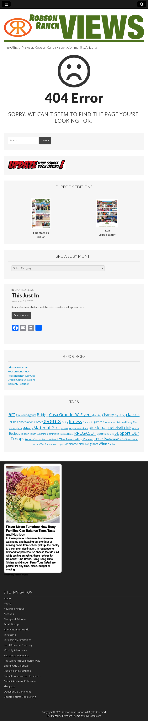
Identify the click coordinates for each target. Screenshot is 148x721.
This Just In (25, 295)
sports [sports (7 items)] (101, 433)
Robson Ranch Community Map (22, 660)
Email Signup (11, 624)
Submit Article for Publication (20, 681)
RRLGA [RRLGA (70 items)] (81, 433)
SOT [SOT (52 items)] (92, 433)
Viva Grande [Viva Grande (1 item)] (46, 444)
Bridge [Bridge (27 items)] (43, 414)
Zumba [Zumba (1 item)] (111, 444)
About (7, 603)
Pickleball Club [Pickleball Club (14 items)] (119, 427)
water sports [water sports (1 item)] (59, 444)
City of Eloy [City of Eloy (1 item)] (119, 415)
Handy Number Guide (16, 629)
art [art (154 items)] (11, 414)
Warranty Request (18, 383)
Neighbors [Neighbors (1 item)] (74, 428)
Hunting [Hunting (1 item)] (13, 428)
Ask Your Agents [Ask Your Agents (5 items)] (26, 415)
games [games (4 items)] (98, 422)
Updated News (24, 289)
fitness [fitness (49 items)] (75, 421)
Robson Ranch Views (73, 712)
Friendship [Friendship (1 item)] (87, 422)
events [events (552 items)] (52, 421)
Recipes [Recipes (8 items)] (14, 433)
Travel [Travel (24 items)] (99, 438)
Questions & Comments (17, 691)
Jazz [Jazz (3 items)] (20, 428)
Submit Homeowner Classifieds (22, 676)
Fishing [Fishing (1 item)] (64, 422)
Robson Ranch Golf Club (21, 375)
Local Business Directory (18, 645)
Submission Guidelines (17, 671)
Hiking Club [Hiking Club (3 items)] (131, 422)
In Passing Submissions (17, 640)
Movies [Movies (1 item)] (64, 428)
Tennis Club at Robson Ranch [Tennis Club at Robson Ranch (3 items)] (42, 439)
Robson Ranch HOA (19, 371)
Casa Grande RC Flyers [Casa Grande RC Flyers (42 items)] (70, 414)
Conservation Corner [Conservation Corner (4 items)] (30, 422)
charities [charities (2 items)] (96, 415)
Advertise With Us (18, 367)
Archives (9, 614)
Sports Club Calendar (16, 665)
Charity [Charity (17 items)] (108, 414)
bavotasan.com (92, 716)
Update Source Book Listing (20, 697)
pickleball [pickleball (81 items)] (98, 427)
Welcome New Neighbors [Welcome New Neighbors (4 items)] (82, 444)
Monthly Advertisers (15, 650)
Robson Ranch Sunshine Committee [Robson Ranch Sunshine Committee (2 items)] (40, 433)
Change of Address (15, 619)
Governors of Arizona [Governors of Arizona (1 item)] (114, 422)
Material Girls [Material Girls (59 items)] (47, 427)
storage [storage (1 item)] (110, 434)
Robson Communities (16, 655)
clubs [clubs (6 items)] (13, 422)
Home (7, 598)
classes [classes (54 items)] (133, 414)
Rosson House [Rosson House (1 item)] (67, 434)
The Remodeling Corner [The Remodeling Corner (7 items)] (76, 439)
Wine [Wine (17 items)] (103, 443)
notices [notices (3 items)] (83, 428)
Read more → (21, 315)
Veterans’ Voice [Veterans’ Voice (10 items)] (116, 439)
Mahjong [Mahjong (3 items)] (28, 428)
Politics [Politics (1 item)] (135, 428)
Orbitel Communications (21, 379)
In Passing (10, 634)
